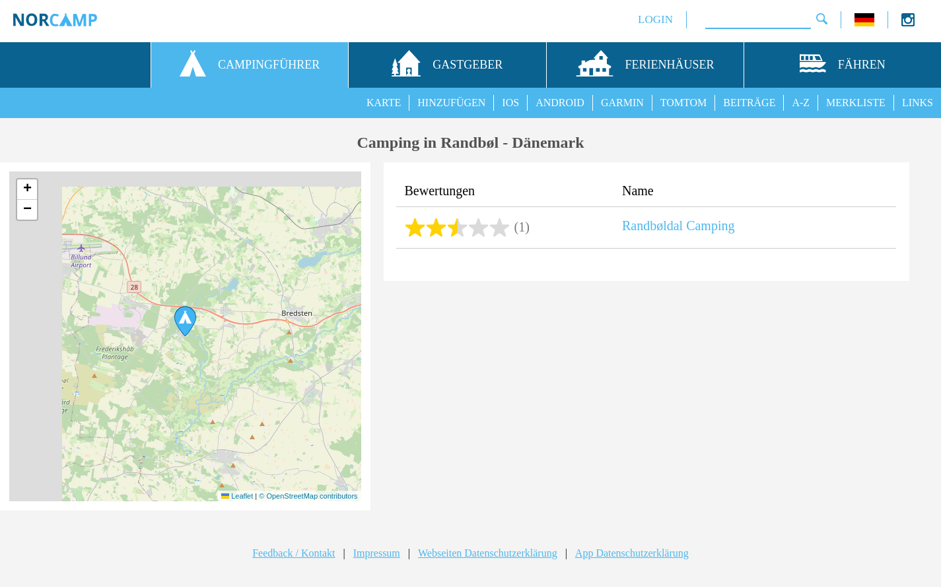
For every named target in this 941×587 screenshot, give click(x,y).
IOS (510, 102)
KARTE (383, 102)
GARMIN (622, 102)
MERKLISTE (856, 102)
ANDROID (560, 102)
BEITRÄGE (749, 102)
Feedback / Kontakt (293, 553)
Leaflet (237, 496)
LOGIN (655, 19)
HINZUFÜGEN (451, 102)
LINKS (917, 102)
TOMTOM (683, 102)
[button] (185, 321)
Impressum (376, 553)
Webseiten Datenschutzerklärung (487, 553)
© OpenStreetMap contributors (308, 496)
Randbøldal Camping (678, 225)
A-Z (801, 102)
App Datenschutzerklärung (632, 553)
